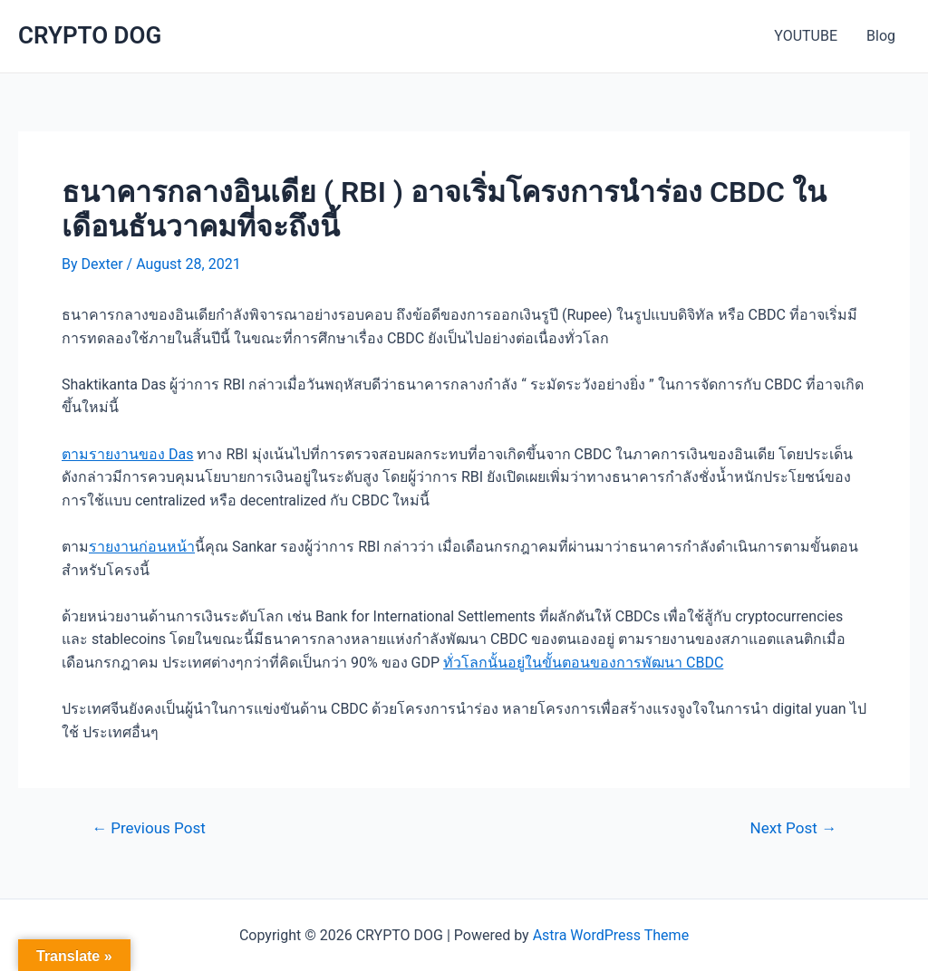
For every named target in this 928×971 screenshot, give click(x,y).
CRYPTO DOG (89, 35)
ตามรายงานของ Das (127, 454)
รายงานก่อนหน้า (142, 546)
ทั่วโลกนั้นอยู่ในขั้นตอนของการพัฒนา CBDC (583, 662)
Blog (880, 35)
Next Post (793, 828)
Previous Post (149, 828)
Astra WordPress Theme (611, 935)
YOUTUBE (805, 35)
